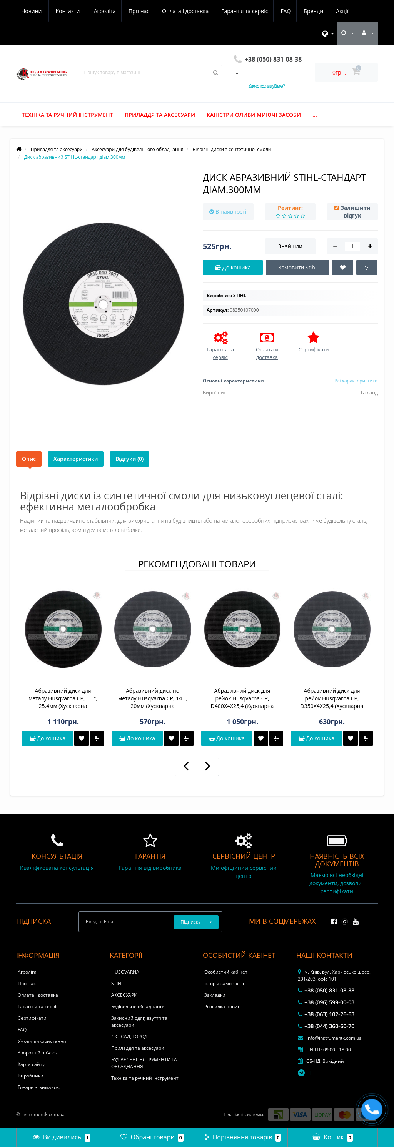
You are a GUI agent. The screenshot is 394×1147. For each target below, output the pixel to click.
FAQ (218, 11)
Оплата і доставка (115, 11)
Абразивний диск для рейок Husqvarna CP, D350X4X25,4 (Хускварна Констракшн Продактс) (332, 698)
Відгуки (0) (129, 458)
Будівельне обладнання (138, 1006)
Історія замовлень (224, 983)
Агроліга (32, 11)
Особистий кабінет (225, 972)
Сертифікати (32, 1018)
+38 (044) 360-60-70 (326, 1026)
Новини (307, 11)
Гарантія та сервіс (175, 11)
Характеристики (75, 458)
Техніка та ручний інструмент (67, 114)
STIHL (117, 983)
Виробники (30, 1075)
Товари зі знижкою (39, 1087)
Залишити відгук (356, 211)
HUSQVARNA (125, 972)
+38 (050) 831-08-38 (326, 990)
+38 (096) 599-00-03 (326, 1002)
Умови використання (42, 1041)
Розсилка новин (222, 1006)
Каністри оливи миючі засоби (254, 114)
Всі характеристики (356, 380)
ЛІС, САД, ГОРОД (129, 1036)
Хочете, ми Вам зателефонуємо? (267, 86)
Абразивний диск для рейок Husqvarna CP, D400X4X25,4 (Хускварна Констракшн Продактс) (242, 698)
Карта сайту (31, 1064)
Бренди (247, 11)
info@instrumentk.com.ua (330, 1038)
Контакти (343, 11)
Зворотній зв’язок (38, 1052)
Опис (29, 458)
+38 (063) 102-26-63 (326, 1014)
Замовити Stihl (297, 267)
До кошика (47, 738)
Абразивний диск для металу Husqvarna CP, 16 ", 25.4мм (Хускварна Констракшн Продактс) (62, 698)
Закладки (214, 995)
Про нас (67, 11)
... (314, 114)
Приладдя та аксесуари (160, 114)
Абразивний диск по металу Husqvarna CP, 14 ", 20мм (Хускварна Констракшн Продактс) (152, 698)
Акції (276, 11)
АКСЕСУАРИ (124, 995)
